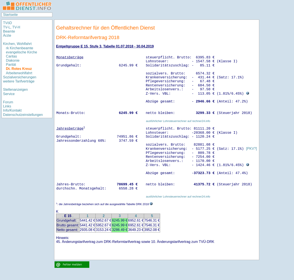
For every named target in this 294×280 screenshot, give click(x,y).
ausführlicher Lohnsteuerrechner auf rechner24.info (178, 121)
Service (9, 94)
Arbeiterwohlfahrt (19, 73)
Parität (11, 64)
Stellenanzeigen (15, 89)
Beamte (9, 31)
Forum (8, 102)
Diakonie (12, 60)
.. (62, 216)
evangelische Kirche (21, 52)
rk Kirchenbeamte (19, 48)
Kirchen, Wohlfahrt (17, 44)
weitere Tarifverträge (19, 81)
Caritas (11, 56)
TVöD (7, 23)
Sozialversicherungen (19, 77)
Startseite (10, 14)
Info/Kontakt (12, 110)
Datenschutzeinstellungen (23, 115)
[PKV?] (251, 149)
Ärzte (7, 35)
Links (7, 106)
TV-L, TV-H (11, 27)
